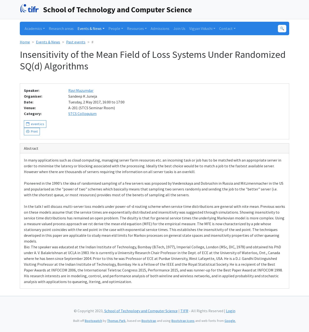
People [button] (114, 28)
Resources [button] (135, 28)
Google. (230, 320)
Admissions (160, 28)
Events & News (48, 42)
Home (25, 42)
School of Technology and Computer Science (117, 9)
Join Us (179, 28)
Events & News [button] (89, 28)
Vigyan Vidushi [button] (200, 28)
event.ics (36, 124)
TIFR (184, 310)
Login (230, 310)
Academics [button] (33, 28)
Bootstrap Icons (183, 320)
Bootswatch (93, 320)
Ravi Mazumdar (80, 90)
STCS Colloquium (82, 113)
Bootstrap (148, 320)
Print (33, 131)
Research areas (61, 28)
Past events (75, 42)
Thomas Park (116, 320)
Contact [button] (226, 28)
